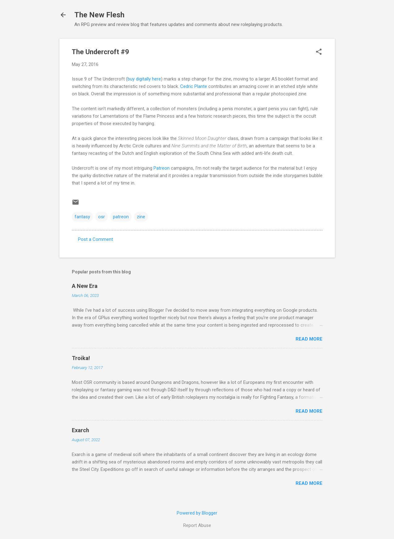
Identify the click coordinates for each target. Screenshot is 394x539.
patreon (121, 217)
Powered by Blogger (197, 513)
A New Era (84, 286)
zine (141, 217)
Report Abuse (197, 525)
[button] (319, 52)
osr (101, 217)
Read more (309, 339)
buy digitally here (144, 79)
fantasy (82, 217)
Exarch (80, 430)
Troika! (81, 358)
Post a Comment (95, 239)
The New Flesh (99, 15)
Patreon (162, 168)
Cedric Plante (193, 86)
